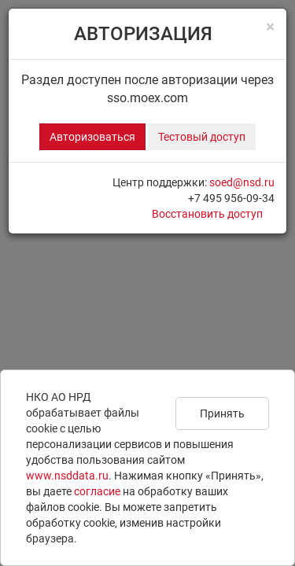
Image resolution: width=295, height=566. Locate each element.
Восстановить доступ (207, 214)
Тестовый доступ (201, 136)
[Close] (270, 27)
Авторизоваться (92, 136)
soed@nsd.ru (242, 182)
